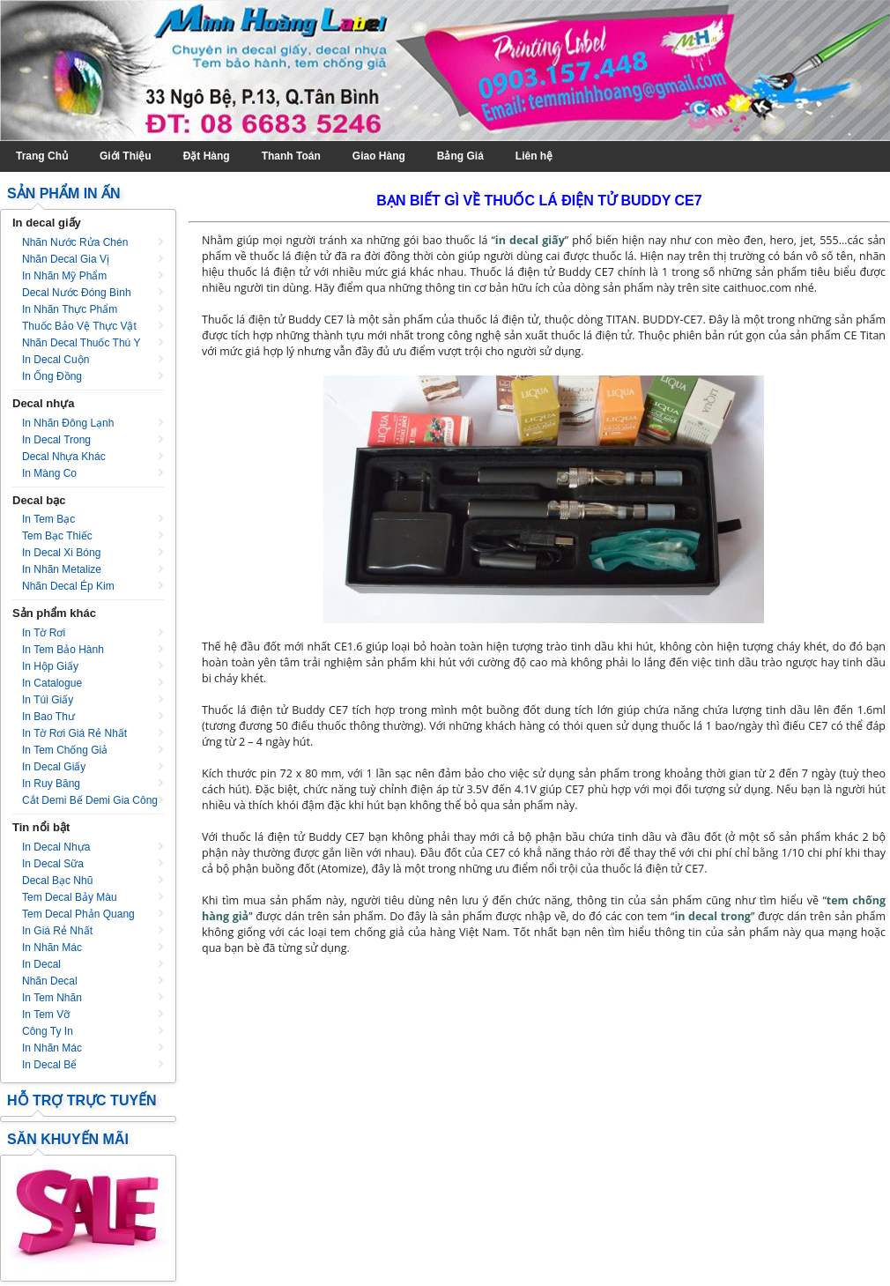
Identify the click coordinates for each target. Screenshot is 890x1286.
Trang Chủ (42, 156)
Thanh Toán (291, 156)
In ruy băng (51, 783)
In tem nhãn (52, 998)
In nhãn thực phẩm (69, 309)
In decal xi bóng (61, 552)
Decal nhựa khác (64, 456)
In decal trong (56, 440)
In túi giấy (47, 700)
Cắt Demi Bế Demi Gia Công (90, 800)
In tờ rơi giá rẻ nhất (74, 733)
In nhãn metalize (61, 569)
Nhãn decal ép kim (68, 586)
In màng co (49, 473)
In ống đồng (52, 376)
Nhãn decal (50, 981)
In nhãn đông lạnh (68, 423)
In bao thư (48, 716)
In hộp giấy (50, 666)
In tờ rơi (43, 633)
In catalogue (52, 683)
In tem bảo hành (63, 649)
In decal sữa (53, 864)
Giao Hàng (378, 156)
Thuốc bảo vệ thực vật (79, 326)
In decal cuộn (55, 359)
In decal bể (49, 1065)
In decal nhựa (56, 847)
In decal (41, 964)
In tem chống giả (65, 750)
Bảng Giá (460, 156)
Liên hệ (534, 156)
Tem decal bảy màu (69, 897)
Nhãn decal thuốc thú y (81, 343)
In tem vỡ (46, 1014)
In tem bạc (48, 519)
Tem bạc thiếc (57, 536)
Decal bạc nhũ (57, 880)
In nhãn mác (52, 947)
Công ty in (47, 1031)
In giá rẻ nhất (57, 931)
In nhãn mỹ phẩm (64, 276)
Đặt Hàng (206, 156)
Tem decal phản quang (78, 914)
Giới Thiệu (126, 156)
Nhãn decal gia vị (65, 259)
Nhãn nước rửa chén (75, 242)
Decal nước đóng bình (76, 292)
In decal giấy (53, 767)
